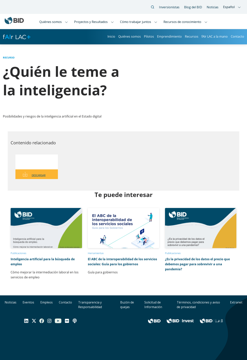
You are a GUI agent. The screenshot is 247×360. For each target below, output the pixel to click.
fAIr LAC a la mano (214, 36)
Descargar (39, 175)
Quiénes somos (129, 36)
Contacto (237, 36)
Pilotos (149, 36)
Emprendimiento (169, 36)
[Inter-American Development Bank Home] (14, 22)
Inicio (111, 36)
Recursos (191, 36)
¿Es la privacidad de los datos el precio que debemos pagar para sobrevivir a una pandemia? (197, 264)
